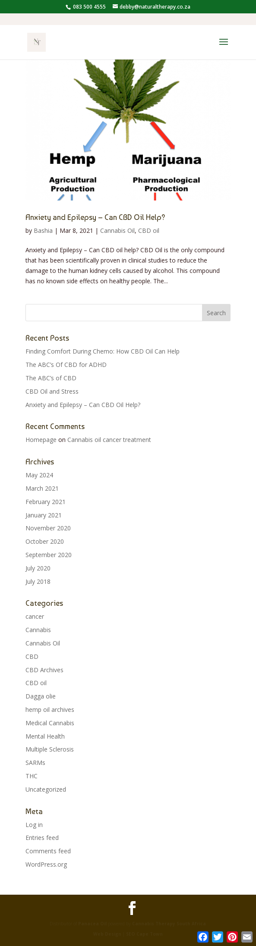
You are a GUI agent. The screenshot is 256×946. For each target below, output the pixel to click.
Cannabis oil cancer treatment (109, 439)
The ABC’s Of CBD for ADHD (66, 364)
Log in (34, 825)
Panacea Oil (92, 924)
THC (31, 776)
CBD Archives (44, 670)
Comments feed (48, 851)
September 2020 (48, 555)
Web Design (108, 934)
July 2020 (38, 568)
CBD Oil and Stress (52, 391)
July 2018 (38, 581)
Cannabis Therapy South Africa (169, 924)
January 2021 (43, 515)
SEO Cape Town (144, 934)
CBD (31, 656)
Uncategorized (45, 789)
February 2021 (45, 502)
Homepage (41, 439)
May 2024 (39, 475)
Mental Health (45, 736)
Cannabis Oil (117, 230)
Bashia (43, 230)
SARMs (35, 762)
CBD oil (148, 230)
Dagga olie (40, 696)
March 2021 (42, 488)
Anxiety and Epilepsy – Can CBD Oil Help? (95, 217)
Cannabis (38, 630)
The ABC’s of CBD (50, 378)
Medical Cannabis (49, 723)
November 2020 (48, 528)
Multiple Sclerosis (49, 749)
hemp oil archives (49, 709)
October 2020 (44, 541)
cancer (34, 616)
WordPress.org (46, 864)
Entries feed (42, 837)
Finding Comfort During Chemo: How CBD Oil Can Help (102, 351)
